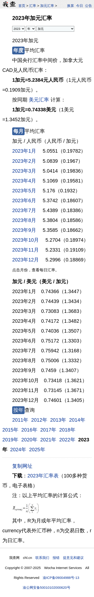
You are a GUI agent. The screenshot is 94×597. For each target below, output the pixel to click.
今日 (79, 6)
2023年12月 (25, 260)
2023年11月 (25, 250)
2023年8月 (24, 220)
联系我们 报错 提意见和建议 (59, 558)
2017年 (48, 430)
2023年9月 (24, 230)
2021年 (48, 440)
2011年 (20, 420)
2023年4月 (24, 181)
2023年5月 (24, 190)
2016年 (29, 430)
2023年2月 (24, 161)
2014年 (77, 420)
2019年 (10, 440)
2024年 (18, 449)
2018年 (67, 430)
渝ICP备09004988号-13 (61, 578)
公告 (88, 6)
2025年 (37, 449)
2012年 (39, 420)
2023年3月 (24, 171)
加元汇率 (47, 6)
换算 (70, 6)
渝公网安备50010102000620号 (46, 587)
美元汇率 (39, 100)
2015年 (10, 430)
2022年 (67, 440)
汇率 (32, 6)
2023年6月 (24, 200)
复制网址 (23, 466)
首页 (21, 6)
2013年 (58, 420)
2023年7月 (24, 210)
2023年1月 (24, 151)
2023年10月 (25, 240)
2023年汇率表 (43, 476)
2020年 (29, 440)
